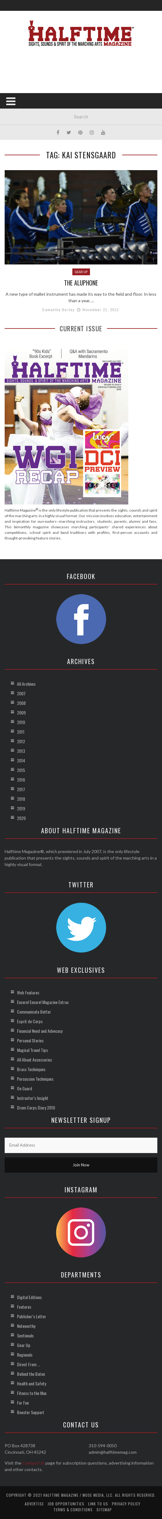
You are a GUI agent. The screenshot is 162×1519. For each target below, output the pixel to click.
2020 (21, 818)
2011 (20, 731)
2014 (21, 760)
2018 (21, 799)
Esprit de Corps (30, 1021)
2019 (21, 808)
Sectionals (25, 1335)
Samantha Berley (58, 309)
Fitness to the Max (31, 1393)
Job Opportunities (66, 1503)
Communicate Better (34, 1011)
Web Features (28, 992)
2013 (21, 751)
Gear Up (81, 272)
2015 (21, 770)
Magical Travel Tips (32, 1050)
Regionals (24, 1354)
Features (24, 1306)
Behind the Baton (31, 1374)
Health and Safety (31, 1383)
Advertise (34, 1503)
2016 (21, 779)
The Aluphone (81, 282)
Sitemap (104, 1509)
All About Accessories (34, 1059)
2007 (21, 693)
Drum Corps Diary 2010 (36, 1107)
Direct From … (28, 1364)
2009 (21, 712)
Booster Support (30, 1412)
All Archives (26, 683)
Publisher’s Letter (31, 1316)
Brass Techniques (31, 1069)
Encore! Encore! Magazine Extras (43, 1002)
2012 (21, 741)
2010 (21, 722)
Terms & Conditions (73, 1509)
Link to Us (98, 1503)
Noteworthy (26, 1326)
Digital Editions (29, 1297)
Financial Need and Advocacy (39, 1031)
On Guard (24, 1088)
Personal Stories (30, 1040)
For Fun (23, 1402)
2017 (21, 789)
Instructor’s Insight (32, 1098)
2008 (21, 703)
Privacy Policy (126, 1503)
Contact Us (33, 1462)
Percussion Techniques (35, 1078)
